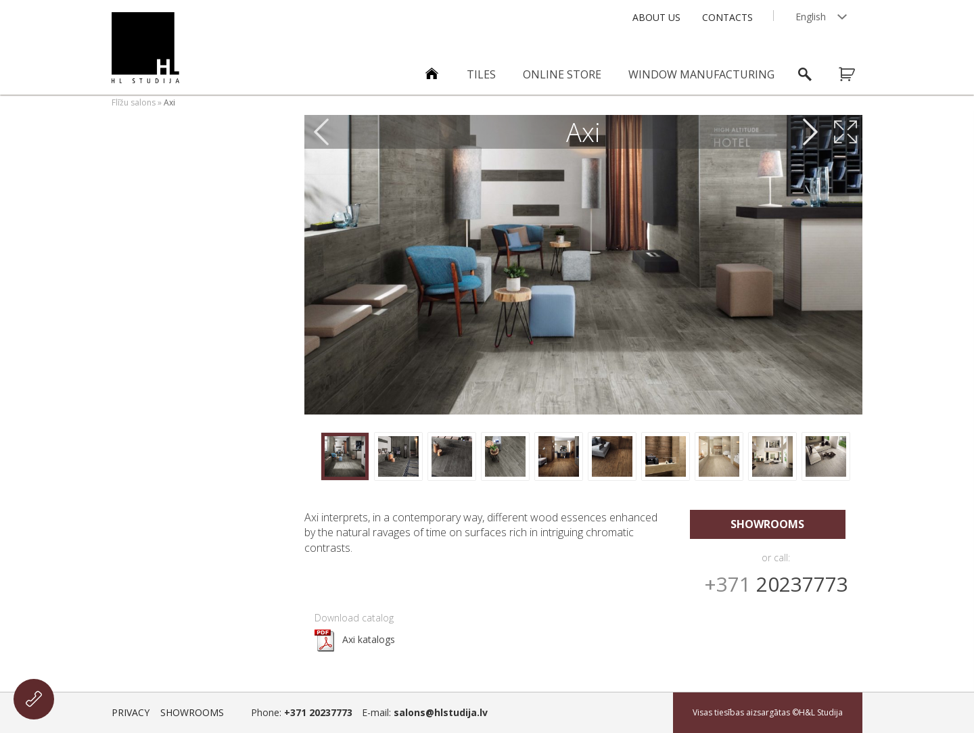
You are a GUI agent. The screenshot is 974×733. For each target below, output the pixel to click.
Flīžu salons (134, 102)
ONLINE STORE (562, 74)
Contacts (727, 17)
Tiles (481, 74)
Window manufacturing (701, 74)
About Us (656, 17)
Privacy (130, 712)
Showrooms (767, 524)
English (810, 16)
